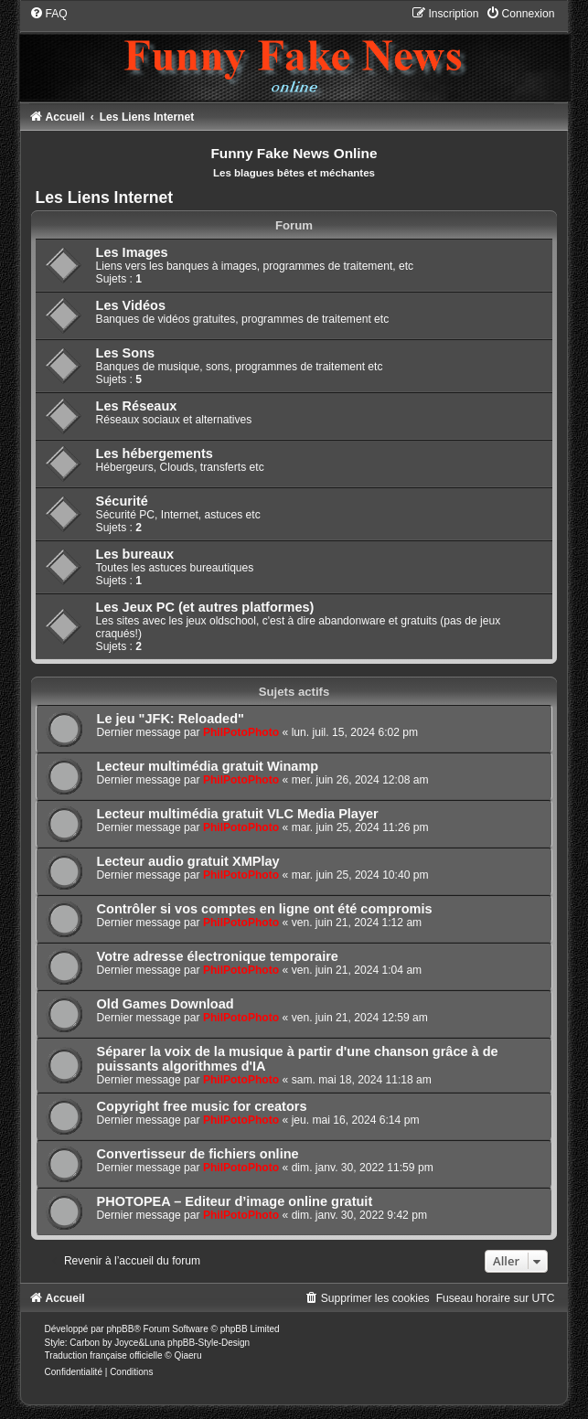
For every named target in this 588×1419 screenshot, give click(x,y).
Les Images (132, 252)
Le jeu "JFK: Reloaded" (170, 718)
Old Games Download (165, 1004)
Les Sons (125, 353)
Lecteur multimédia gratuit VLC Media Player (238, 813)
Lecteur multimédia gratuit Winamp (208, 766)
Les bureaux (135, 554)
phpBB (120, 1329)
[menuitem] (48, 13)
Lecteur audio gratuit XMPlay (188, 861)
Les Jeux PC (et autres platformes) (205, 607)
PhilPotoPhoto (241, 732)
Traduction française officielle (104, 1355)
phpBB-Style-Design (208, 1343)
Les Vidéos (131, 305)
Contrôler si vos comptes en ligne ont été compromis (265, 909)
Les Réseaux (136, 406)
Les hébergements (154, 453)
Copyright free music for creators (202, 1106)
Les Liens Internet (105, 197)
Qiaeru (187, 1355)
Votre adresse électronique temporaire (217, 956)
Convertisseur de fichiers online (198, 1154)
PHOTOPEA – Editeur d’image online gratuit (235, 1201)
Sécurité (122, 501)
